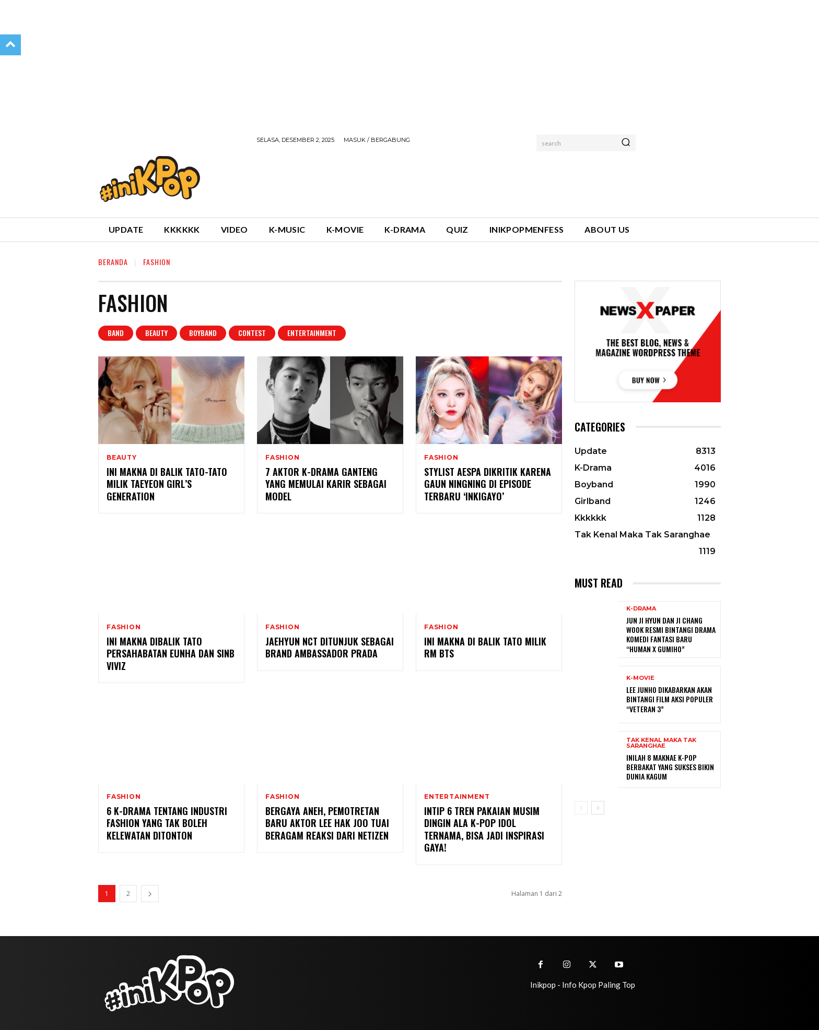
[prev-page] (581, 808)
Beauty (156, 333)
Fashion (282, 457)
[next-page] (150, 893)
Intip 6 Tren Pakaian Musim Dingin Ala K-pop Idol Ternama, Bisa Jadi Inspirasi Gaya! (484, 829)
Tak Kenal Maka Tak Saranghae (661, 743)
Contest (252, 333)
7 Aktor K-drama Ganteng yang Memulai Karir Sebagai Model (326, 484)
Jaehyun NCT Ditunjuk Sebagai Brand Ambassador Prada (329, 647)
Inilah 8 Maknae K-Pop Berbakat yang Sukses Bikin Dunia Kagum (670, 767)
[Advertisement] (446, 178)
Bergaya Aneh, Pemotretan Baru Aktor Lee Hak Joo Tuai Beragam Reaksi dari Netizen (327, 823)
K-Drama (641, 609)
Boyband (203, 333)
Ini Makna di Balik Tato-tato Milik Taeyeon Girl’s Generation (167, 484)
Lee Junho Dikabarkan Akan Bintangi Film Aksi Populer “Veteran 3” (669, 699)
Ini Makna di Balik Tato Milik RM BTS (485, 647)
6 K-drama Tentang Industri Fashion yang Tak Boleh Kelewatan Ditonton (167, 823)
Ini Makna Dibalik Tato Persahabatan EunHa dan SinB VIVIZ (171, 653)
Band (115, 333)
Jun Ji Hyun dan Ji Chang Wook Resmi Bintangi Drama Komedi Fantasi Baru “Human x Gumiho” (671, 634)
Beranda (113, 261)
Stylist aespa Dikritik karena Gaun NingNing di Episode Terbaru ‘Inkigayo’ (487, 484)
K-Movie (640, 678)
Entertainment (312, 333)
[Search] (626, 143)
